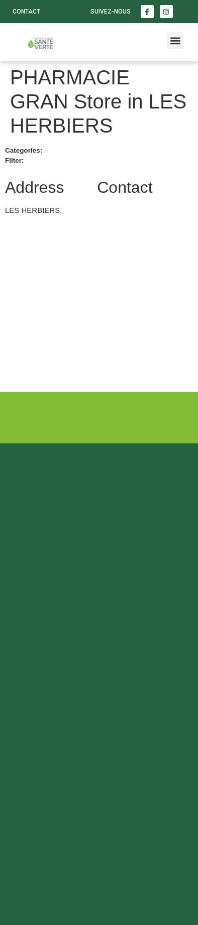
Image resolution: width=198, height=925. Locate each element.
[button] (175, 40)
